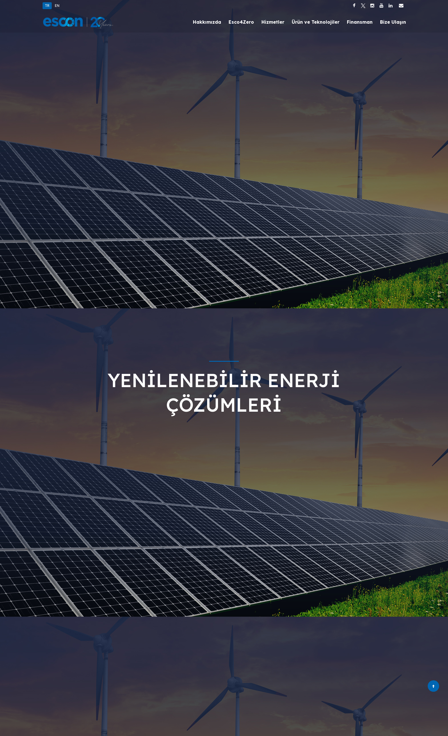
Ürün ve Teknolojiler (315, 22)
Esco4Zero (241, 22)
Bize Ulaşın (393, 22)
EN (57, 5)
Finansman (360, 22)
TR (47, 5)
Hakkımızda (207, 22)
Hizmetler (272, 22)
